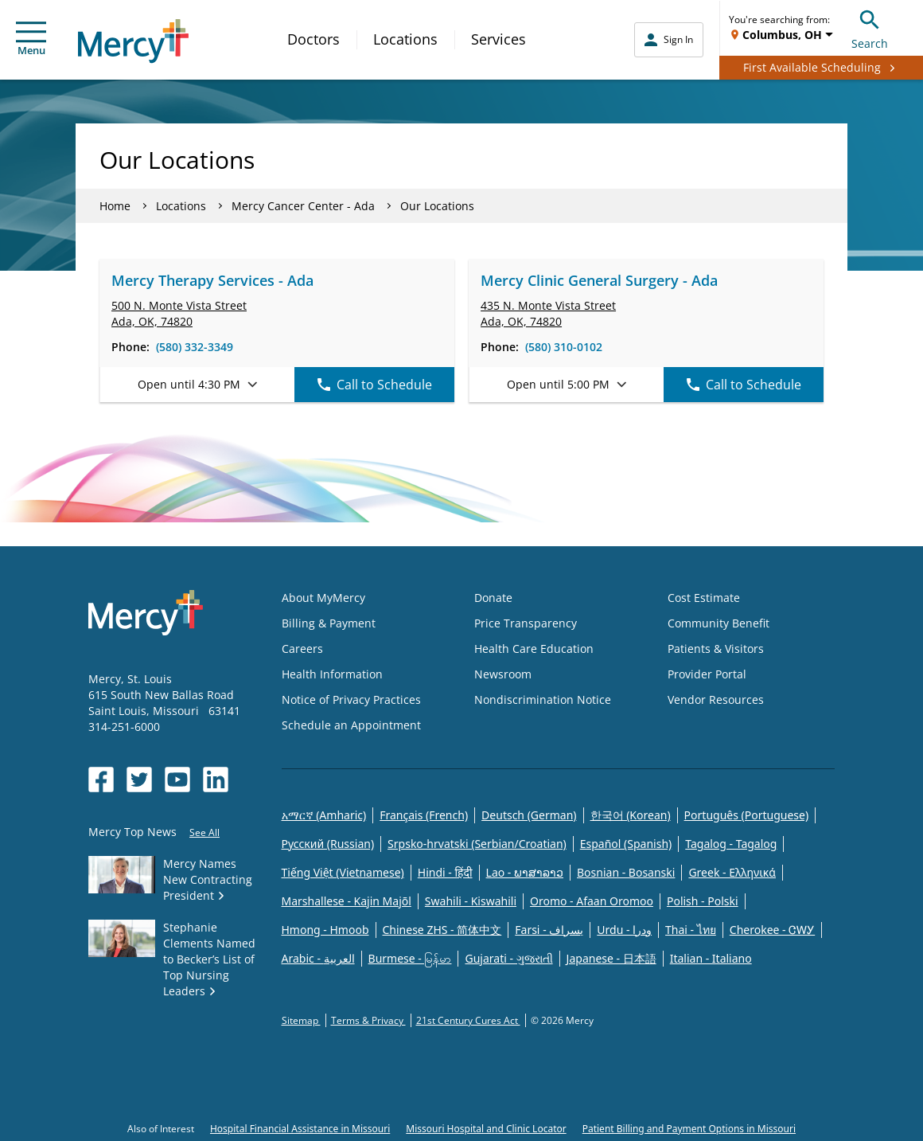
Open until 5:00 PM (566, 384)
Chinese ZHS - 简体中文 (442, 929)
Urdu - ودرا (624, 929)
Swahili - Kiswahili (470, 901)
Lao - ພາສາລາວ (524, 872)
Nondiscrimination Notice (542, 699)
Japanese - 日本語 (611, 958)
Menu (31, 39)
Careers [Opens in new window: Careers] (302, 648)
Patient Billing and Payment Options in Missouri (689, 1128)
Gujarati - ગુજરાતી (508, 958)
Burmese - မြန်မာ (410, 958)
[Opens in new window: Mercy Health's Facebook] (101, 779)
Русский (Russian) (328, 843)
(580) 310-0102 (563, 346)
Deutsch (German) (528, 815)
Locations (405, 39)
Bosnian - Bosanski (626, 872)
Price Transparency (525, 623)
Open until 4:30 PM (197, 384)
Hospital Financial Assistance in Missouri (300, 1128)
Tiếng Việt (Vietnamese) (343, 872)
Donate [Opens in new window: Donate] (493, 597)
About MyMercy (323, 597)
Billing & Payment (329, 623)
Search (869, 27)
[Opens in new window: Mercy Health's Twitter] (139, 779)
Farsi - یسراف (549, 929)
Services (498, 39)
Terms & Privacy (368, 1020)
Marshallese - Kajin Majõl (346, 901)
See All (204, 832)
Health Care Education (534, 648)
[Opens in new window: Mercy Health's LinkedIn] (215, 779)
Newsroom (503, 674)
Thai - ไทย (690, 929)
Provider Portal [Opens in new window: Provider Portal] (707, 674)
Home (114, 205)
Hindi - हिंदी (445, 872)
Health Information (332, 674)
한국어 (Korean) (630, 815)
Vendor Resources (716, 699)
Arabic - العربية (318, 958)
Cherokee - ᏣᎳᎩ (772, 929)
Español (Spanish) (626, 843)
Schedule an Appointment (351, 725)
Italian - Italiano (711, 958)
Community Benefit (718, 623)
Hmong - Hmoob (325, 929)
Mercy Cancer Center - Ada (303, 205)
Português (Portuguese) (746, 815)
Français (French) (424, 815)
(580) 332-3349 (194, 346)
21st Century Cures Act (468, 1020)
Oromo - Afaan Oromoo (591, 901)
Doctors (313, 39)
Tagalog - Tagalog (731, 843)
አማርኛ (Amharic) (324, 815)
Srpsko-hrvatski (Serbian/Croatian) (477, 843)
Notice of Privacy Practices (351, 699)
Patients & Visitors (716, 648)
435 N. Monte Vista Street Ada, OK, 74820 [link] (548, 313)
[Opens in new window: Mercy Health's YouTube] (177, 779)
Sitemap (301, 1020)
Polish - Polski (702, 901)
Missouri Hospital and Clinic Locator (486, 1128)
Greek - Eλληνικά (732, 872)
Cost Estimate (704, 597)
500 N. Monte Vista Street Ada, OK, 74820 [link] (179, 313)
